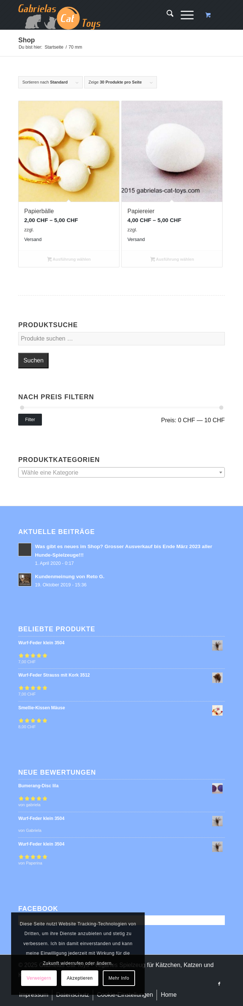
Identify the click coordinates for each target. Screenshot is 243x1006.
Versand (33, 239)
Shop (26, 40)
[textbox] (121, 473)
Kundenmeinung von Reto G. (69, 576)
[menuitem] (166, 15)
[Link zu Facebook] (219, 983)
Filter (30, 419)
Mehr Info (118, 978)
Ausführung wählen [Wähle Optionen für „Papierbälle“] (69, 260)
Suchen (33, 360)
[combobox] (121, 472)
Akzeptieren (80, 978)
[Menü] (183, 15)
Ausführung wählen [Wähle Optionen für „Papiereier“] (172, 260)
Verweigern (39, 978)
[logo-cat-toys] (100, 15)
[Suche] (166, 15)
